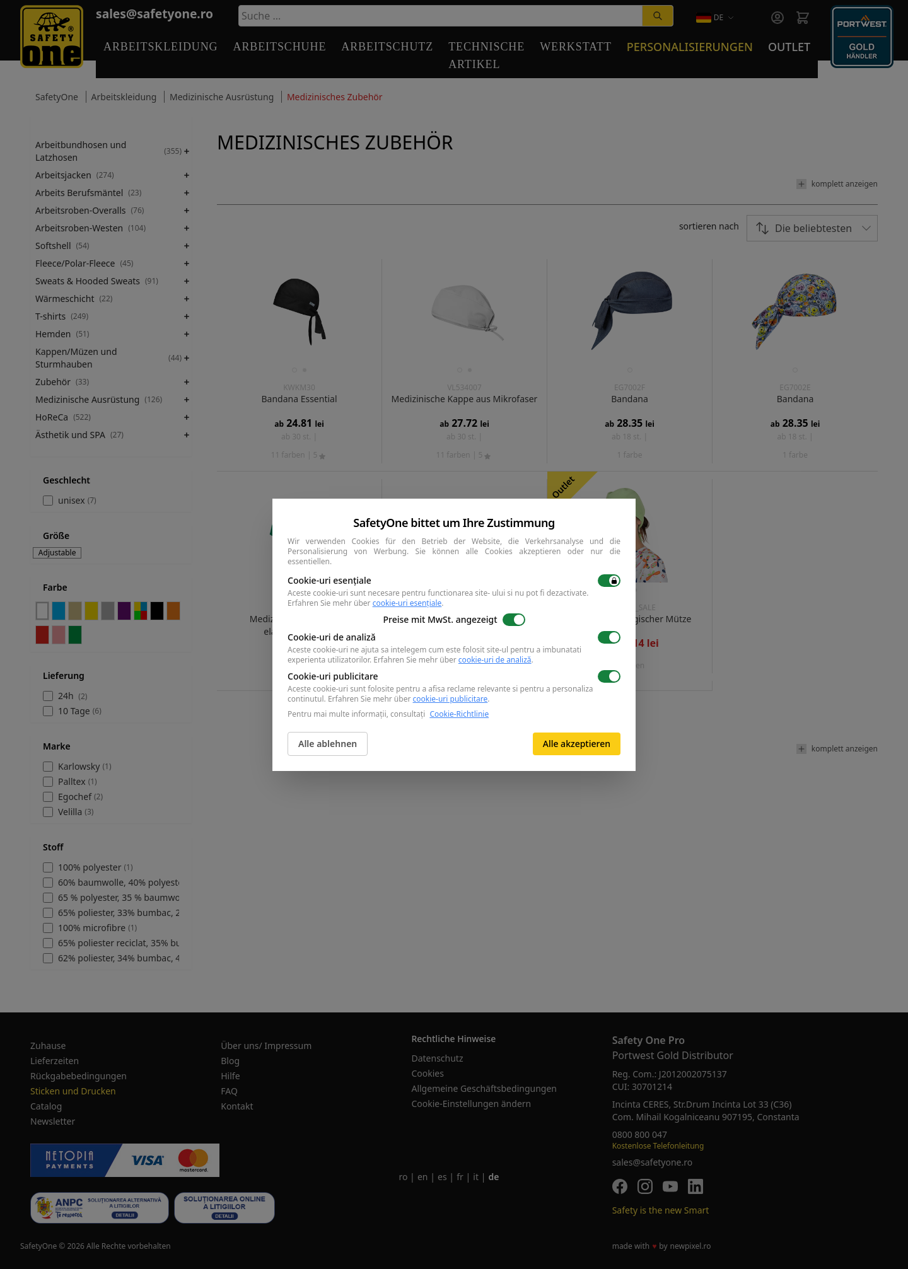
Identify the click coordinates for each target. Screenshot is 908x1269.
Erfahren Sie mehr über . (366, 603)
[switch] (609, 580)
